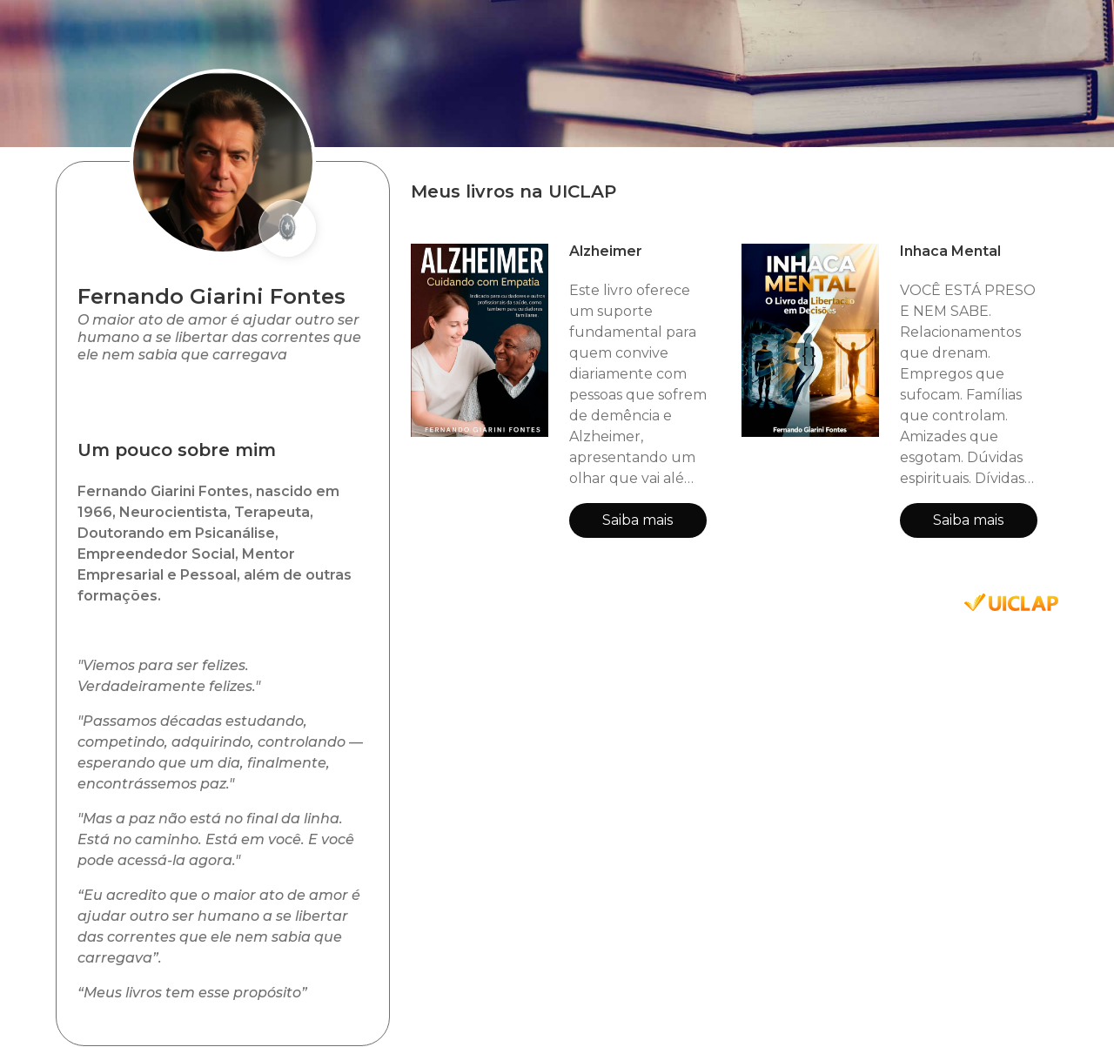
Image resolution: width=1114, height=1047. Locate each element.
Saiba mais (637, 520)
